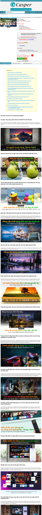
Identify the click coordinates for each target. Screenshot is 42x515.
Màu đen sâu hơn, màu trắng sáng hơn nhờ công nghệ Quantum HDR (18, 82)
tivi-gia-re (6, 14)
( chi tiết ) (28, 21)
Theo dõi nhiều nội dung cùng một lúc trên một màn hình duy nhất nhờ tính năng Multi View (21, 101)
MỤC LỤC (9, 70)
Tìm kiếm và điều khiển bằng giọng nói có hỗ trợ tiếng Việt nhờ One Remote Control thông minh (21, 94)
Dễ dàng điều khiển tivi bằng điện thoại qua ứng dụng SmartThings (18, 96)
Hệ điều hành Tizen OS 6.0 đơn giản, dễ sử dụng (15, 98)
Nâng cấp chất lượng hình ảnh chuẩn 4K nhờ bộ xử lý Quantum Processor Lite (19, 81)
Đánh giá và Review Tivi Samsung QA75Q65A (15, 72)
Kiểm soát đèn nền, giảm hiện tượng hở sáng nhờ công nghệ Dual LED (18, 84)
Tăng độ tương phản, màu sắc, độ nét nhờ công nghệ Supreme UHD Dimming (19, 86)
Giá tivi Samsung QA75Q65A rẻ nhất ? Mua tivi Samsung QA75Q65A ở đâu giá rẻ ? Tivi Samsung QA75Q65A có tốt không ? (20, 107)
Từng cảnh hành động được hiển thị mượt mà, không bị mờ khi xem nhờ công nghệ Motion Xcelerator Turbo (20, 89)
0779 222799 (25, 61)
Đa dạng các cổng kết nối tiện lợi (13, 105)
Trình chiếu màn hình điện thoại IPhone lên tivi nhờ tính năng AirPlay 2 (19, 103)
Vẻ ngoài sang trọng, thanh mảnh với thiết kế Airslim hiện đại (17, 74)
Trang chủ (2, 14)
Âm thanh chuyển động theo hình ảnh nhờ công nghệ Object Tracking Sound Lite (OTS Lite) (21, 91)
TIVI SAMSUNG (22, 45)
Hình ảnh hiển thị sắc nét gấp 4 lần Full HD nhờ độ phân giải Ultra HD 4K (19, 76)
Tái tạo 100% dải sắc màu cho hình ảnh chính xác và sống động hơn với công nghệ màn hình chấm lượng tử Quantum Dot (21, 78)
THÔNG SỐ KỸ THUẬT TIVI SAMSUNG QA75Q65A (15, 109)
